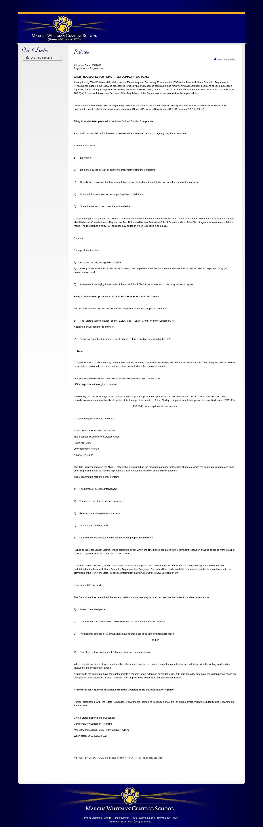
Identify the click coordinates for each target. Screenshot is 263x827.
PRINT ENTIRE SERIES (149, 757)
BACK (79, 757)
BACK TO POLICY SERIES (100, 757)
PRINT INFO (125, 757)
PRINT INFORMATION (225, 59)
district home (39, 57)
